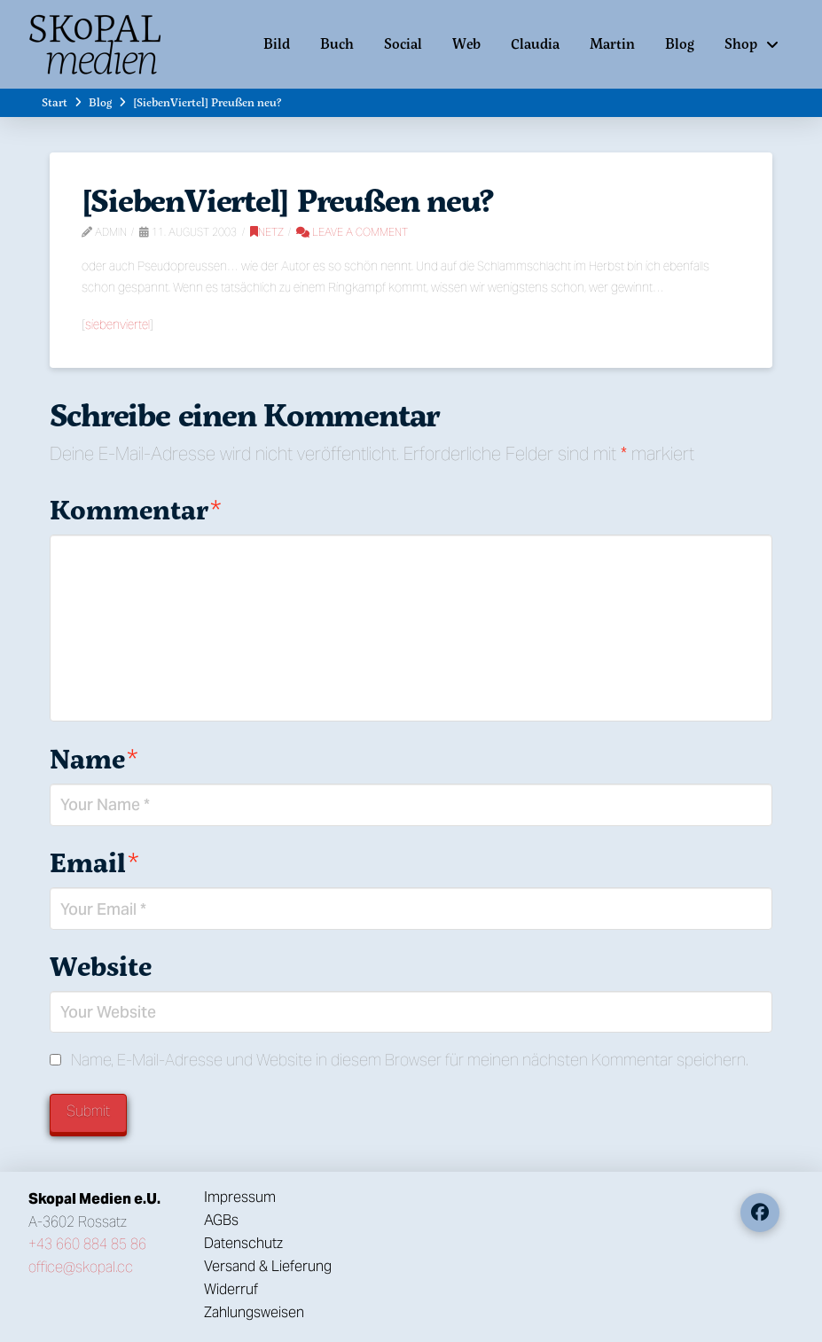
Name (94, 758)
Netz (267, 231)
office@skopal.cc (80, 1267)
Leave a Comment (352, 231)
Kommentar (136, 509)
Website (101, 966)
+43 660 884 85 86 (87, 1244)
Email (94, 862)
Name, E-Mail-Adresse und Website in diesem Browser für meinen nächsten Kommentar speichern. (409, 1059)
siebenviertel (117, 324)
